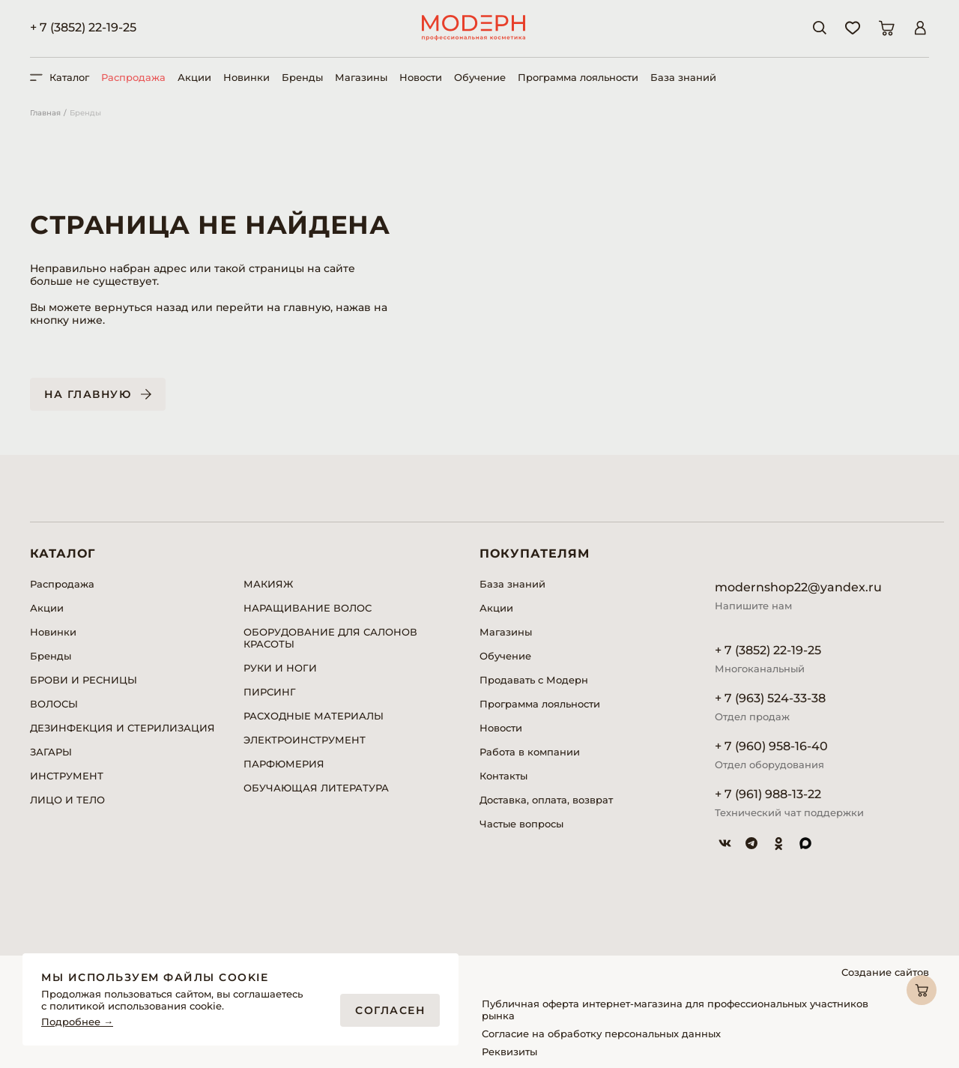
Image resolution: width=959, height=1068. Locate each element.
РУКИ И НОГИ (280, 668)
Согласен (390, 1010)
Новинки (246, 77)
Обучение (480, 77)
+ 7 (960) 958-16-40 (771, 746)
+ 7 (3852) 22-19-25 (83, 27)
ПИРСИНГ (269, 692)
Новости (420, 77)
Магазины (361, 77)
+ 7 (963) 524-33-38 (770, 698)
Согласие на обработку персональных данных (601, 1034)
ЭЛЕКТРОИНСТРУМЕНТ (304, 740)
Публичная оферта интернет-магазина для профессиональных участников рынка (675, 1010)
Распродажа (133, 77)
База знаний (683, 77)
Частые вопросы (521, 824)
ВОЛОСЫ (54, 704)
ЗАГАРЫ (51, 752)
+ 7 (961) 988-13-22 (768, 794)
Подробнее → (77, 1022)
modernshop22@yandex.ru (798, 587)
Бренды (302, 77)
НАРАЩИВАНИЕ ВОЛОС (307, 608)
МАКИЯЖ (268, 584)
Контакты (503, 776)
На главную (87, 394)
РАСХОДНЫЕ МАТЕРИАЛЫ (313, 716)
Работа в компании (530, 752)
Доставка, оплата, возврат (546, 800)
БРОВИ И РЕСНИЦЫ (83, 680)
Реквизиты (509, 1052)
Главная (45, 113)
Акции (194, 77)
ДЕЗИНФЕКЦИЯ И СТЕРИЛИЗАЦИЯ (122, 728)
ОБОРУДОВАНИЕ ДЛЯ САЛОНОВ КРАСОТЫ (330, 638)
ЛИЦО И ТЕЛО (67, 800)
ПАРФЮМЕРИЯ (283, 764)
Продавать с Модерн (534, 680)
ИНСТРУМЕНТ (66, 776)
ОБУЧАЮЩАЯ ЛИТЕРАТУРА (316, 788)
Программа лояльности (578, 77)
